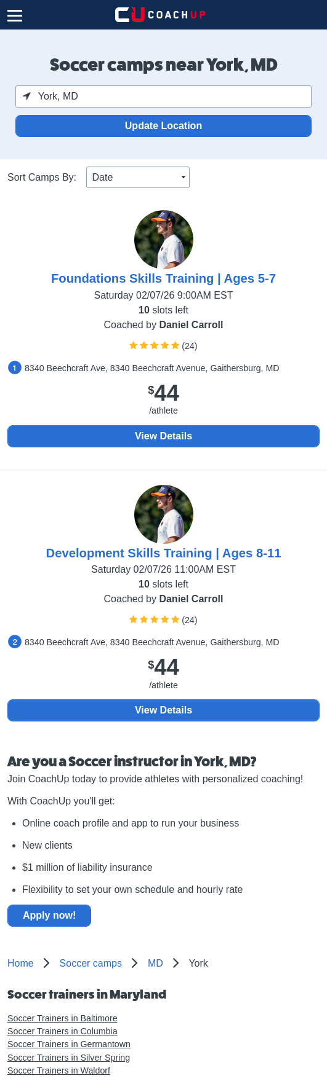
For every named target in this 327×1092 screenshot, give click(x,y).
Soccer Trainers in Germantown (69, 1044)
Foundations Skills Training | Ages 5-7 (163, 278)
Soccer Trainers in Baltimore (62, 1018)
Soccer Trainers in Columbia (62, 1031)
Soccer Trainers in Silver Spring (68, 1058)
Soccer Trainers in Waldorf (58, 1070)
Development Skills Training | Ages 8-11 (163, 553)
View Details (163, 436)
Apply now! (49, 915)
